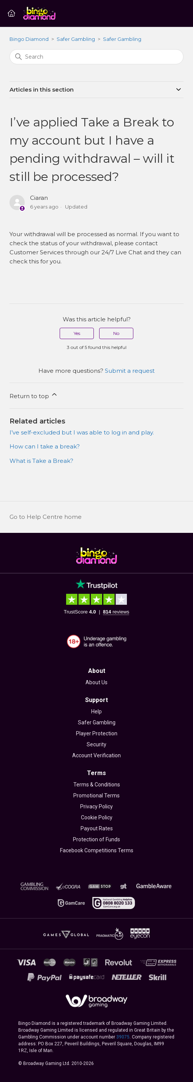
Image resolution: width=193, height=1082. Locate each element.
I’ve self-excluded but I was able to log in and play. (81, 432)
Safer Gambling (76, 39)
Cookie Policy (96, 817)
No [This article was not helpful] (116, 333)
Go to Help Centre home (45, 516)
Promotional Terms (96, 795)
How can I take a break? (44, 446)
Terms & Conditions (96, 785)
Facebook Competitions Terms (96, 850)
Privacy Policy (96, 806)
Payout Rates (97, 828)
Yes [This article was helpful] (77, 333)
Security (96, 744)
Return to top (33, 395)
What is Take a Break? (41, 460)
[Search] (96, 56)
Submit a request (130, 370)
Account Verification (96, 755)
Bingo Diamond (29, 39)
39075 (123, 1037)
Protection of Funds (96, 839)
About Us (96, 682)
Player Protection (96, 733)
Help (96, 711)
